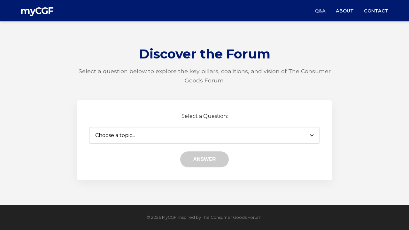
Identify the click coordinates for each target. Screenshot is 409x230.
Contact (376, 11)
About (345, 11)
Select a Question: (204, 116)
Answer (204, 159)
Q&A (320, 11)
